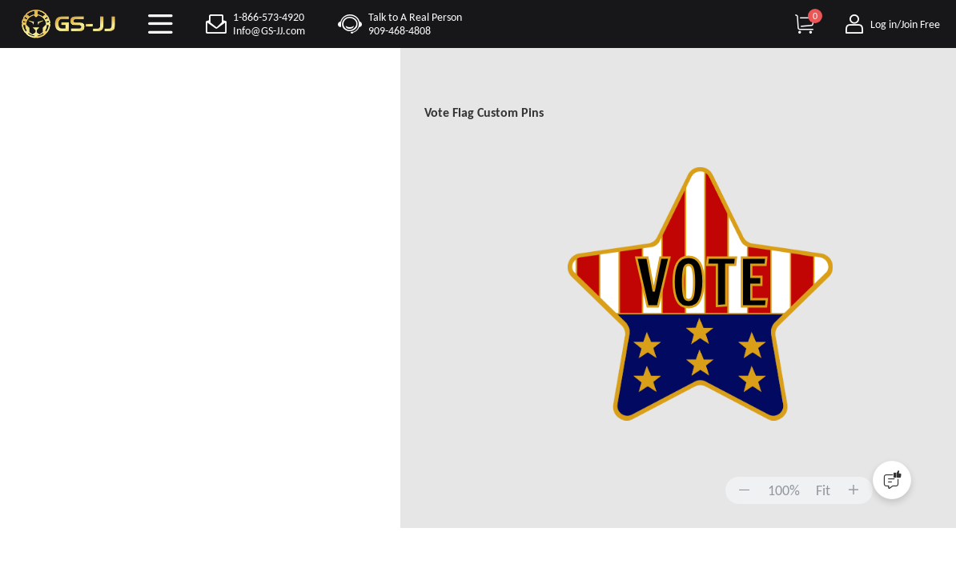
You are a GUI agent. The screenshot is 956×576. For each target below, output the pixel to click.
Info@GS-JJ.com (269, 31)
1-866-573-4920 (268, 17)
